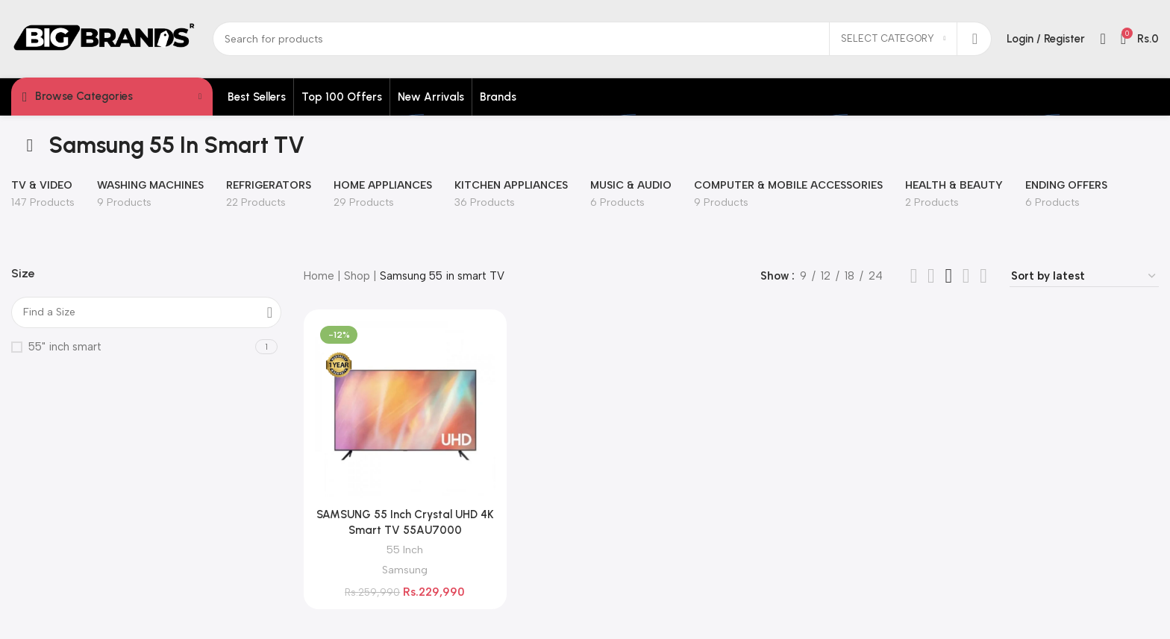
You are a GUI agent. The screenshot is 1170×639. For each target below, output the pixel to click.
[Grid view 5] (983, 276)
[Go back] (30, 145)
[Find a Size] (146, 312)
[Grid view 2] (914, 276)
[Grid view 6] (966, 276)
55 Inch (405, 549)
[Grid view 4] (948, 276)
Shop (357, 276)
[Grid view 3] (931, 276)
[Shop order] (1084, 276)
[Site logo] (104, 38)
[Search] (602, 39)
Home (319, 276)
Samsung (405, 569)
